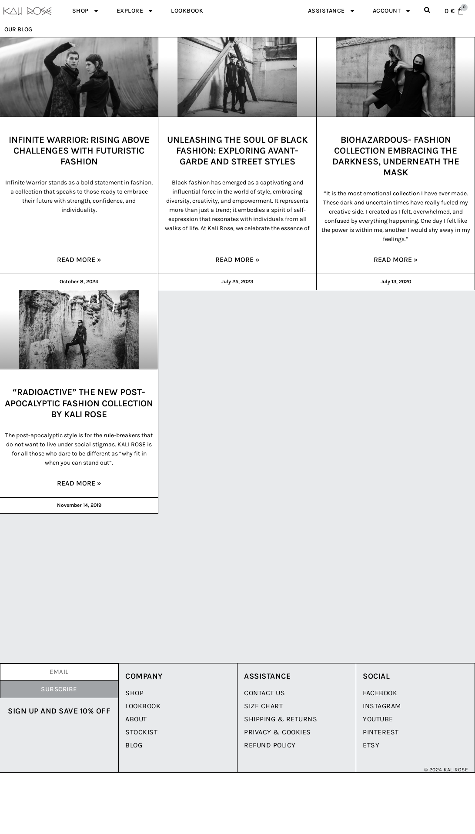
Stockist (141, 732)
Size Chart (263, 706)
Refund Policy (270, 745)
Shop (85, 10)
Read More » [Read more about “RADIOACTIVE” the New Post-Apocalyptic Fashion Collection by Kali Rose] (79, 483)
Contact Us (264, 693)
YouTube (378, 719)
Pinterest (381, 732)
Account (392, 10)
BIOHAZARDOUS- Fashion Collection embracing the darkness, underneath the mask (395, 156)
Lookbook (187, 10)
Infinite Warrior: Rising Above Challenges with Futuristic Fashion (79, 150)
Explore (135, 10)
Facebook (380, 693)
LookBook (143, 706)
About (136, 719)
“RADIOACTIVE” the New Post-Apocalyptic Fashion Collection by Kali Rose (79, 403)
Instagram (382, 706)
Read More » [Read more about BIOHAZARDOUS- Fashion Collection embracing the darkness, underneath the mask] (396, 259)
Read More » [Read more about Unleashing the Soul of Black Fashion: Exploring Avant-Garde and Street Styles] (237, 259)
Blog (133, 745)
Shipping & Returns (280, 719)
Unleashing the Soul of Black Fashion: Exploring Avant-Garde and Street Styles (237, 150)
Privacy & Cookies (277, 732)
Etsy (371, 745)
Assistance (331, 10)
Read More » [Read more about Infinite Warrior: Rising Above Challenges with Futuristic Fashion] (79, 259)
